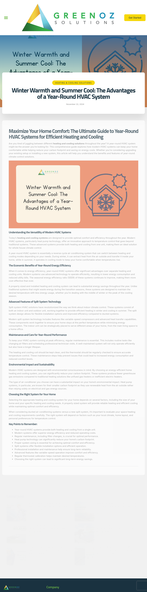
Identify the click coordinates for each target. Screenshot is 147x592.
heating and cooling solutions (68, 143)
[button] (6, 18)
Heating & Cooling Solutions (73, 82)
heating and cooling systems (32, 237)
